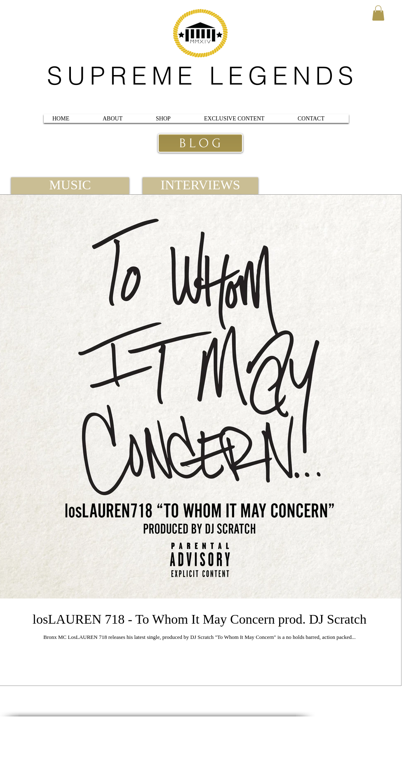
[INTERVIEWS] (200, 185)
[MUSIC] (70, 185)
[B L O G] (199, 143)
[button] (378, 13)
